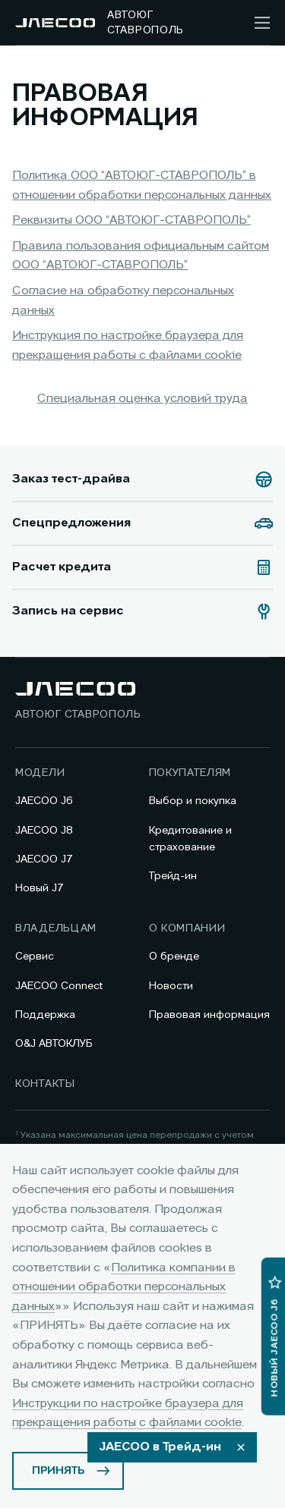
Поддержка (45, 1015)
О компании (187, 928)
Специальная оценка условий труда (142, 399)
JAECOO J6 (44, 801)
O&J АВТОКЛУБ (54, 1043)
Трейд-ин (173, 876)
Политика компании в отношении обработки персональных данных (124, 1287)
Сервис (34, 956)
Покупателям (190, 773)
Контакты (45, 1084)
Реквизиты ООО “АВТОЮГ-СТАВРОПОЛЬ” (131, 221)
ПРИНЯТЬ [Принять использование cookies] (58, 1471)
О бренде (174, 956)
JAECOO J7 (44, 859)
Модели (40, 773)
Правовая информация (209, 1015)
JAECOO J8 (44, 830)
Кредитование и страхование (190, 839)
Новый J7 (39, 888)
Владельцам (56, 928)
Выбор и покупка (192, 801)
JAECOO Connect (59, 986)
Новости (171, 986)
